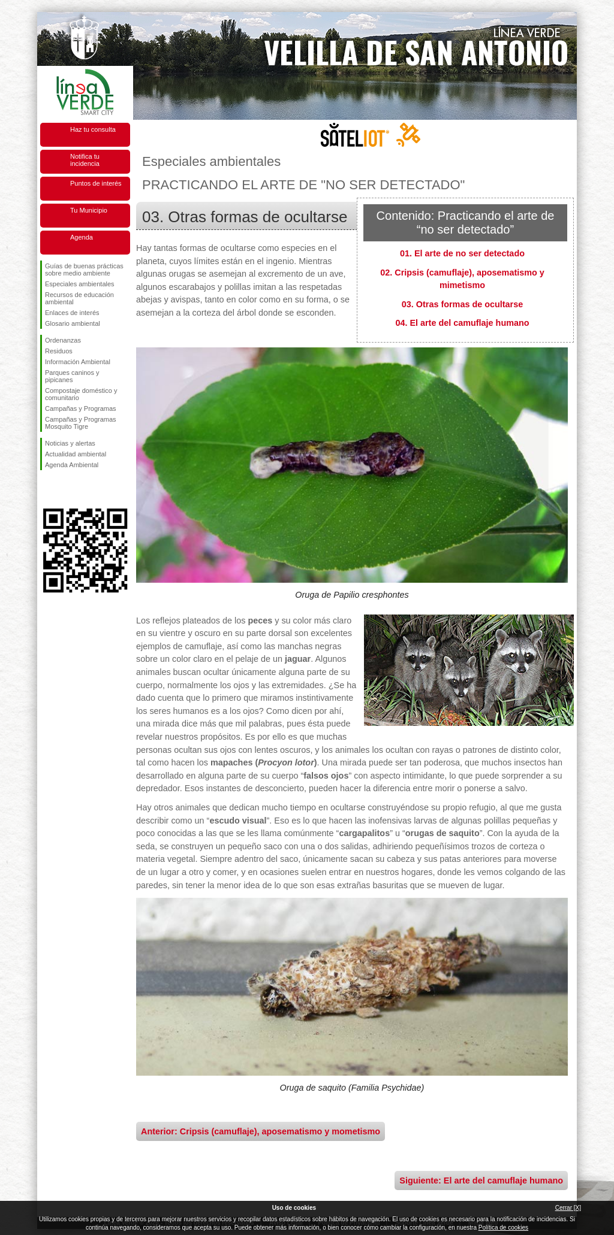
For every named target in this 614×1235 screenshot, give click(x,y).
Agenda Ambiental (71, 464)
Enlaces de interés (72, 312)
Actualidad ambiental (75, 454)
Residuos (59, 351)
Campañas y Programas (80, 408)
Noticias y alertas (70, 443)
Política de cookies (503, 1227)
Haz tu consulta (93, 129)
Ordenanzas (63, 340)
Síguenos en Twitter (67, 489)
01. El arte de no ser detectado (462, 253)
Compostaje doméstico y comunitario (81, 394)
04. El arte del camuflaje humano (462, 323)
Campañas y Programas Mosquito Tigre (80, 423)
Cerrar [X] (568, 1207)
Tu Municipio (88, 210)
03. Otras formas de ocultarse (462, 304)
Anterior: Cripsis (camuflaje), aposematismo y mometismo (260, 1131)
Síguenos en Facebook (47, 489)
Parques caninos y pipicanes (72, 376)
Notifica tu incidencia (85, 160)
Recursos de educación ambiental (79, 298)
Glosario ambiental (72, 323)
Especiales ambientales (80, 283)
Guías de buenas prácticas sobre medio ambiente (84, 269)
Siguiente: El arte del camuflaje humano (481, 1180)
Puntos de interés (96, 183)
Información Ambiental (77, 361)
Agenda (81, 237)
